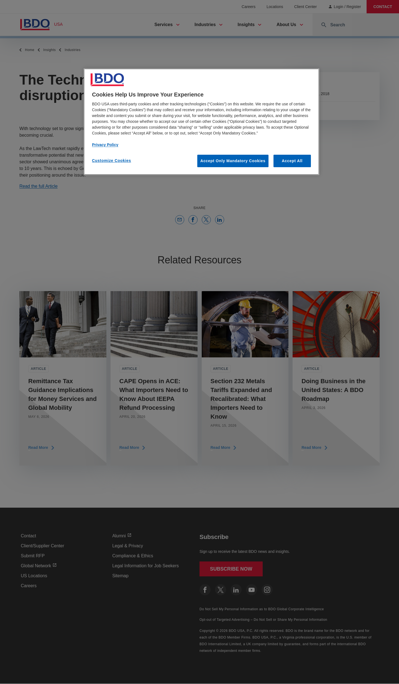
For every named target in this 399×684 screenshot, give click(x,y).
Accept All (292, 161)
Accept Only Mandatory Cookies (232, 161)
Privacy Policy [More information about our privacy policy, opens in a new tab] (105, 145)
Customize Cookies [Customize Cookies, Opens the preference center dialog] (111, 160)
